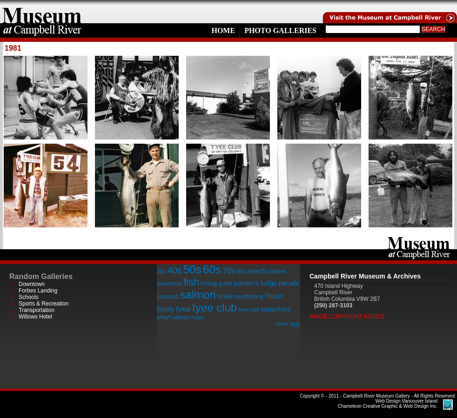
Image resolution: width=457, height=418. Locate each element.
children (277, 271)
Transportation (36, 310)
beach (256, 271)
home (42, 11)
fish (191, 282)
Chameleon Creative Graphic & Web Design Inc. (387, 403)
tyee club (214, 307)
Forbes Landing (38, 290)
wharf (163, 317)
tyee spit (248, 309)
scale (225, 296)
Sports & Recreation (43, 303)
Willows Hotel (35, 316)
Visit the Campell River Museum (389, 11)
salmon (197, 294)
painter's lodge (255, 283)
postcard (167, 296)
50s (192, 269)
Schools (29, 297)
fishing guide (216, 283)
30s (161, 271)
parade (289, 283)
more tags (288, 324)
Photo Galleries (280, 30)
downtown (169, 283)
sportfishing (249, 296)
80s (240, 271)
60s (212, 269)
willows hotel (187, 317)
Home (223, 30)
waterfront (275, 309)
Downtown (32, 284)
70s (228, 270)
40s (175, 270)
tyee (183, 309)
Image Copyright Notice (347, 316)
